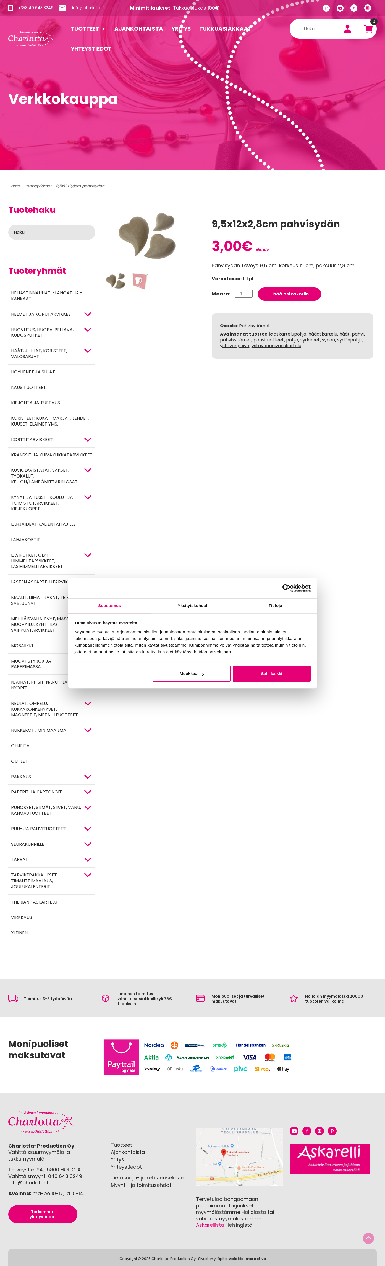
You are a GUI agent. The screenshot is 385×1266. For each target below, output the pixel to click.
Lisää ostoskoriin (289, 294)
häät (344, 334)
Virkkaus (21, 917)
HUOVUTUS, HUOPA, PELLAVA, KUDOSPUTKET (42, 332)
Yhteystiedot (91, 49)
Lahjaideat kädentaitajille (43, 524)
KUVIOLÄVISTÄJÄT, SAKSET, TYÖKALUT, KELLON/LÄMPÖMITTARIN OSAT (44, 476)
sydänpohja (349, 340)
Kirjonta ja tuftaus (35, 402)
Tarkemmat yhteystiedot (43, 1214)
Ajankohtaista (138, 29)
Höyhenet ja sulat (33, 372)
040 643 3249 (65, 1176)
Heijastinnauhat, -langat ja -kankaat (47, 296)
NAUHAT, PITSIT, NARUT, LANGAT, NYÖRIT (46, 685)
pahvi (358, 334)
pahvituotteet (268, 340)
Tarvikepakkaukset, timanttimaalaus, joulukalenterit (34, 881)
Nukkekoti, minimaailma (38, 730)
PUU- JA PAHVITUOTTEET (38, 829)
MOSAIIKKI (22, 645)
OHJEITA (20, 746)
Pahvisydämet (37, 186)
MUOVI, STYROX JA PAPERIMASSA (31, 664)
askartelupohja (290, 334)
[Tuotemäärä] (244, 294)
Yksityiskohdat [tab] (192, 605)
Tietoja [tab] (275, 605)
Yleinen (19, 933)
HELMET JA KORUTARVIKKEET (42, 314)
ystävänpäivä (234, 346)
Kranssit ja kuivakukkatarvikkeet (52, 455)
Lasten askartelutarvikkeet (44, 582)
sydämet (310, 340)
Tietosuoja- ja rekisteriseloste (147, 1177)
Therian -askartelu (34, 902)
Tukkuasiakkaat (225, 29)
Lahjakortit (25, 539)
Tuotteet (88, 29)
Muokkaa (192, 673)
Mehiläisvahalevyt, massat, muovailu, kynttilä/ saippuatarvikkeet (43, 625)
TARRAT (19, 859)
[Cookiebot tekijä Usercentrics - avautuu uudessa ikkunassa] (286, 588)
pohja (292, 340)
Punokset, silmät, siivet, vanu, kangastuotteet (46, 810)
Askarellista (210, 1224)
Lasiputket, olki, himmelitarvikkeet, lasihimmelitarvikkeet (37, 561)
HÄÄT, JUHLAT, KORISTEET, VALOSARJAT (39, 353)
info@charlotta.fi (88, 8)
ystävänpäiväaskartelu (276, 346)
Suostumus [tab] (109, 605)
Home (14, 186)
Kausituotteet (28, 387)
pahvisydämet (235, 340)
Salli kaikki (271, 673)
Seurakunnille (27, 844)
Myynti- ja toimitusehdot (141, 1185)
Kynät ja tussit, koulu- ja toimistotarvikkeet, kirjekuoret (42, 503)
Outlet (19, 761)
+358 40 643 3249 (35, 8)
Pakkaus (21, 777)
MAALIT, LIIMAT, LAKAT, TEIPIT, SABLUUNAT (42, 600)
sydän (328, 340)
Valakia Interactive (247, 1258)
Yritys (181, 29)
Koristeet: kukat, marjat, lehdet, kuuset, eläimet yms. (50, 421)
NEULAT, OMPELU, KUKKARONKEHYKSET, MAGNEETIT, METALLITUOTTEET (44, 709)
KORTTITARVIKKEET (32, 439)
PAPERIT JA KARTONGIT (36, 792)
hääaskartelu (322, 334)
